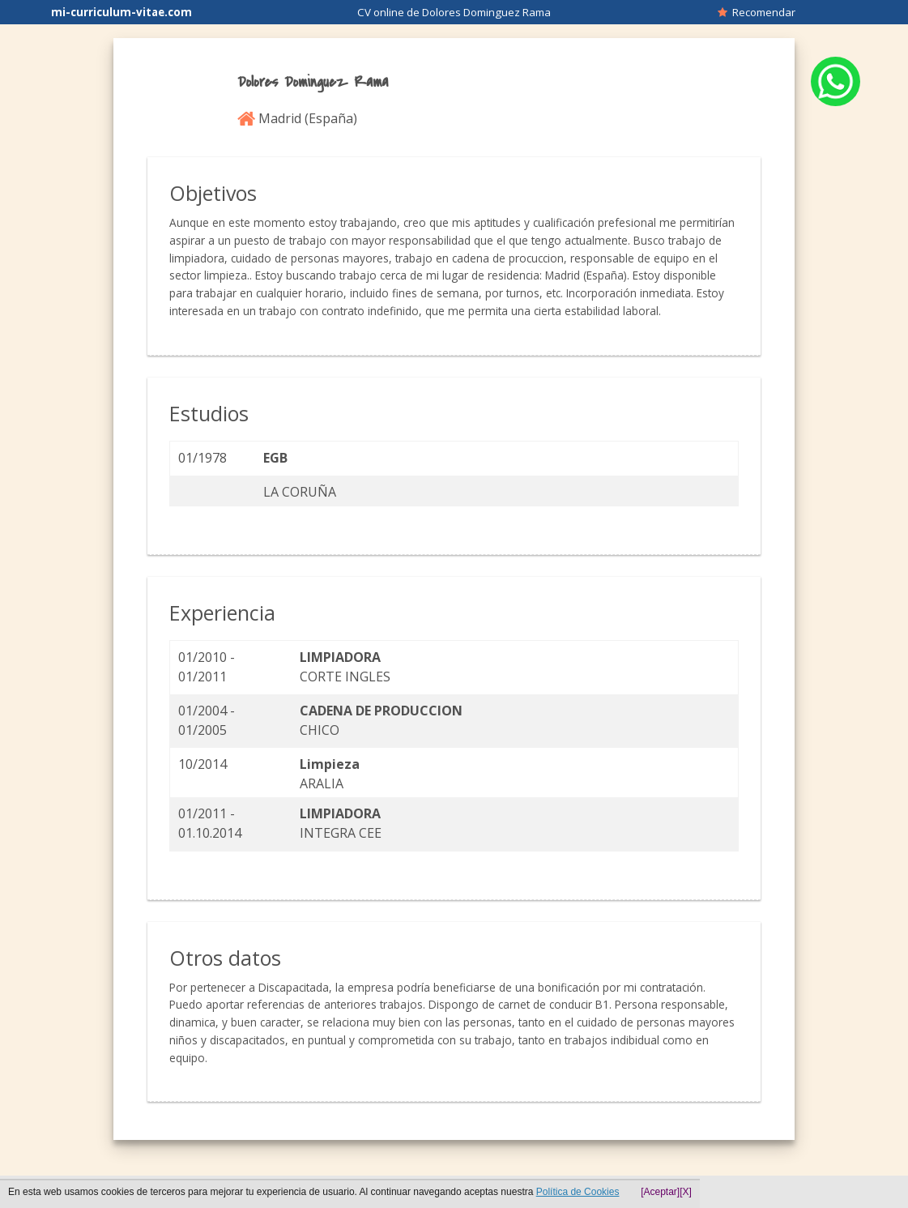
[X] (686, 1191)
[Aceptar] (660, 1191)
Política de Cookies (578, 1191)
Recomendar (756, 12)
